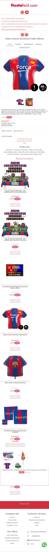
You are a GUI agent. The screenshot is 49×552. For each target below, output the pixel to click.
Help (36, 525)
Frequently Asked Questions (37, 520)
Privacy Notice (12, 520)
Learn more (27, 472)
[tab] (10, 44)
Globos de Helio (19, 150)
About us (12, 517)
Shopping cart (27, 12)
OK (21, 472)
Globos (8, 150)
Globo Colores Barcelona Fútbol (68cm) (15, 334)
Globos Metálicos (8, 152)
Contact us (37, 517)
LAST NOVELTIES (12, 535)
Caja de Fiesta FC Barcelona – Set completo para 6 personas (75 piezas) (15, 239)
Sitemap (36, 522)
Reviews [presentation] (38, 44)
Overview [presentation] (18, 44)
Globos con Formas (33, 150)
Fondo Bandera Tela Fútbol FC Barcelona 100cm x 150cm (15, 287)
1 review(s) (4, 123)
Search (12, 543)
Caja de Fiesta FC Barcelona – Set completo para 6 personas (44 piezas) (15, 191)
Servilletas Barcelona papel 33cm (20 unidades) (15, 431)
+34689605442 (35, 536)
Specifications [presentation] (28, 44)
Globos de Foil (11, 154)
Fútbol (19, 152)
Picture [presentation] (10, 44)
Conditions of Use (12, 525)
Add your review (11, 123)
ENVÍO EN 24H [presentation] (24, 47)
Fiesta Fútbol (29, 152)
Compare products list (12, 540)
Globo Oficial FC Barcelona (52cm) (15, 382)
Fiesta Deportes (24, 154)
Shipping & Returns (12, 522)
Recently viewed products (12, 538)
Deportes (35, 154)
